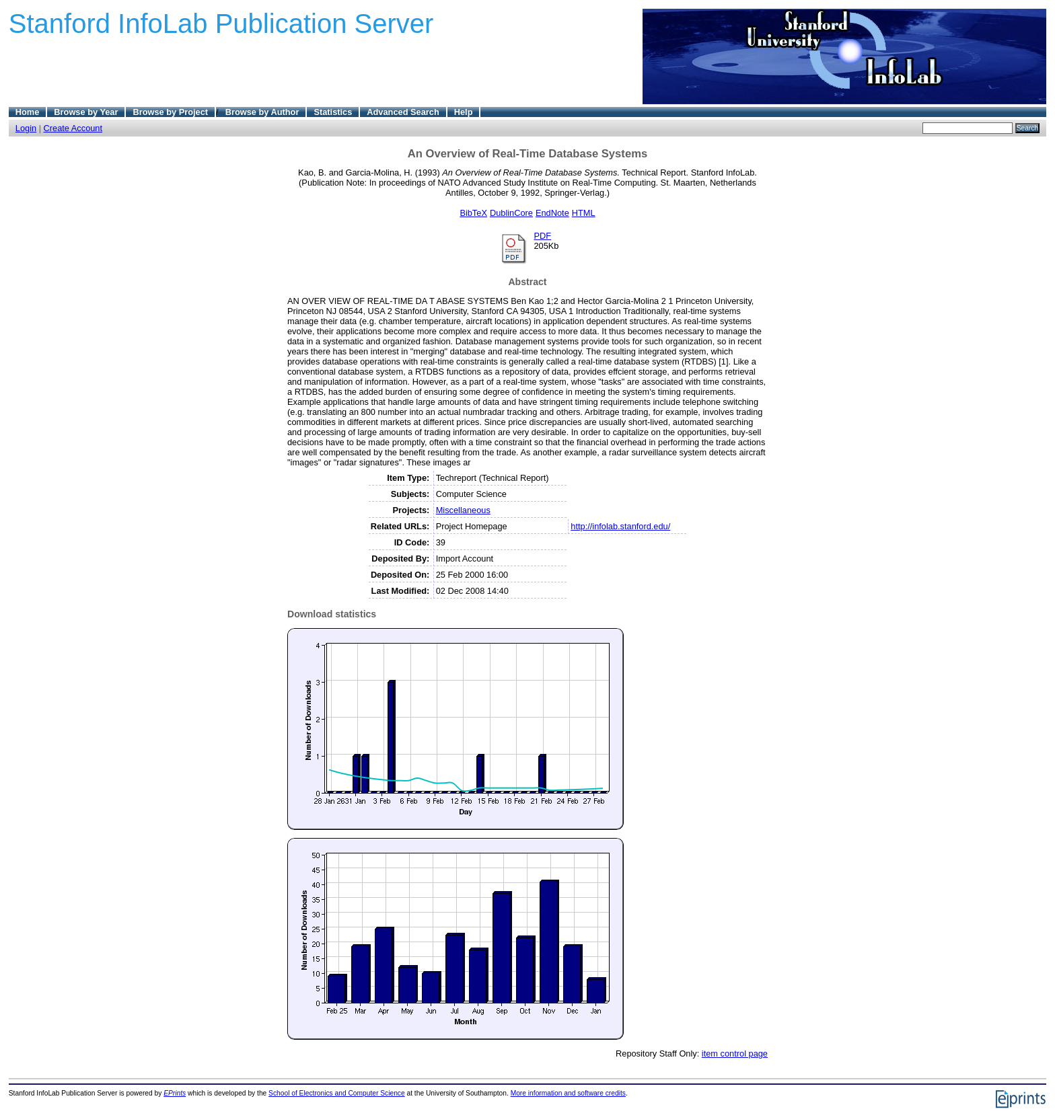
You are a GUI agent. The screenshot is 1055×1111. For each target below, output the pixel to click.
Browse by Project (170, 112)
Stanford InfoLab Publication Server (221, 23)
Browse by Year (86, 112)
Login (25, 128)
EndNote (552, 213)
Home (27, 112)
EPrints (174, 1093)
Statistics (333, 112)
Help (463, 112)
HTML (583, 213)
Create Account (73, 128)
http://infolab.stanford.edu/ (620, 526)
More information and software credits (568, 1093)
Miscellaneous (463, 510)
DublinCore (511, 213)
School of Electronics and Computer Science (336, 1093)
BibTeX (473, 213)
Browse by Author (262, 112)
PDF (542, 236)
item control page (735, 1053)
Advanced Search (403, 112)
